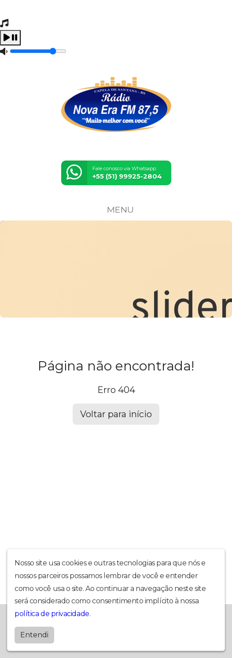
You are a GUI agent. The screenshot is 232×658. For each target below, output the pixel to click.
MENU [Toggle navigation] (116, 209)
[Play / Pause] (10, 37)
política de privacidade (52, 613)
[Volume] (38, 51)
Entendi (34, 635)
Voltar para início (116, 414)
